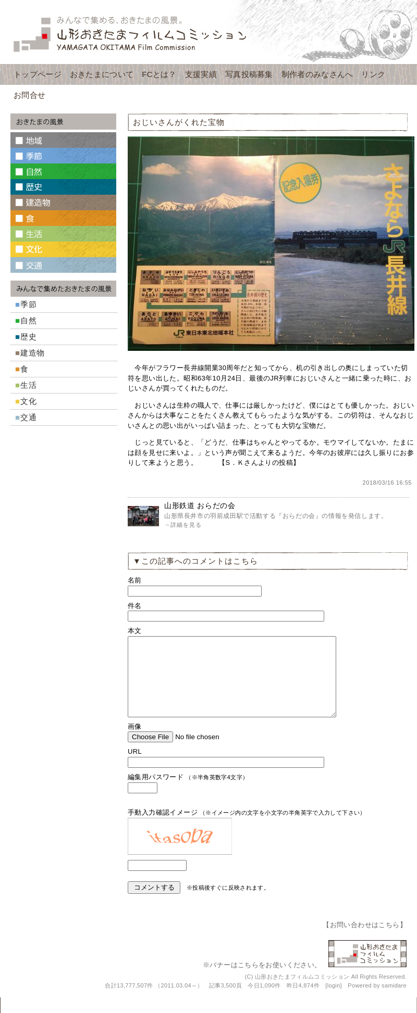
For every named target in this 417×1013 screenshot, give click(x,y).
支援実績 (201, 74)
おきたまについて (101, 74)
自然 (28, 320)
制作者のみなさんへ (317, 74)
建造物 (32, 352)
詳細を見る (186, 525)
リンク (373, 74)
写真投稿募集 (249, 74)
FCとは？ (159, 74)
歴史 (28, 336)
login (333, 1001)
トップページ (38, 74)
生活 (28, 385)
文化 (28, 401)
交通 (28, 417)
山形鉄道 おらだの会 (200, 505)
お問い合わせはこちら (365, 940)
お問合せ (29, 95)
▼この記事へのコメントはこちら (195, 560)
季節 (28, 304)
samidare (394, 1001)
